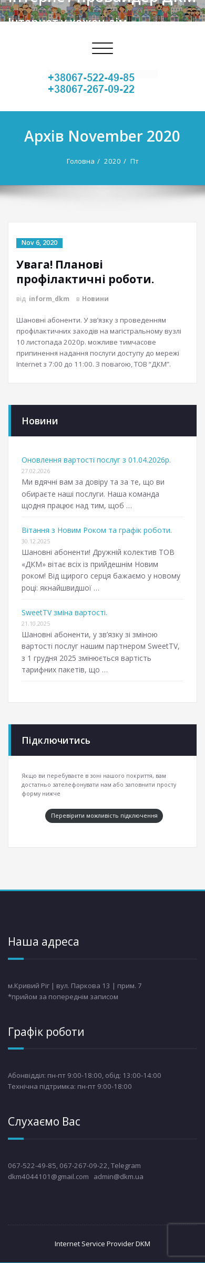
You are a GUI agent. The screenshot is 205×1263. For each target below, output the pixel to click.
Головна (81, 161)
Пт (134, 161)
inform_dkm (49, 298)
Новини (95, 298)
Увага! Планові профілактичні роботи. (85, 271)
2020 (112, 161)
